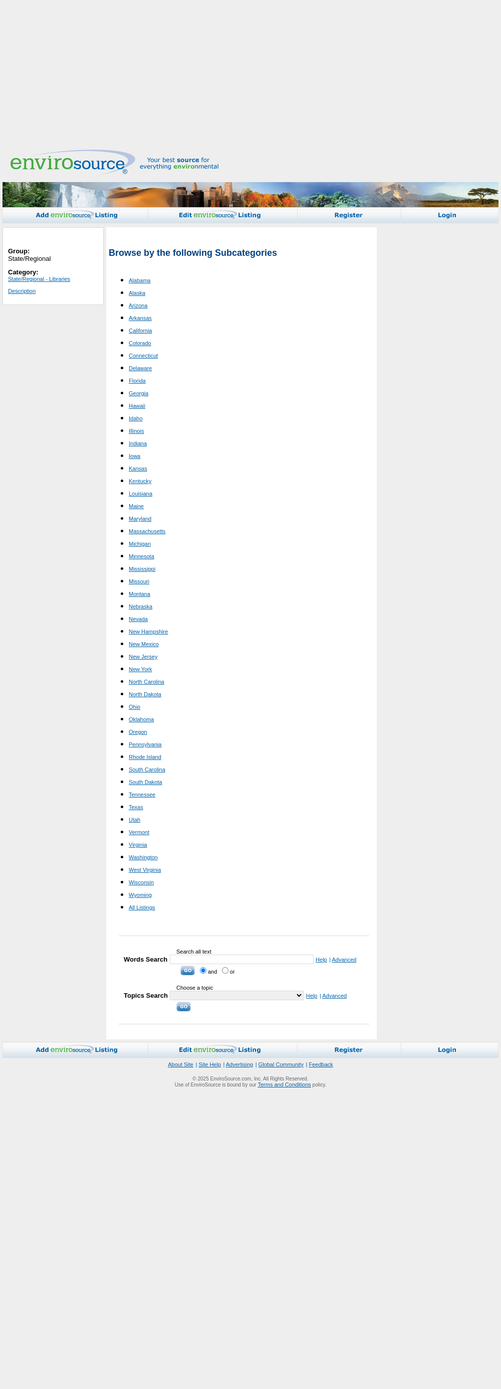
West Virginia (145, 870)
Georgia (138, 393)
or (228, 972)
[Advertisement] (226, 73)
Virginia (138, 845)
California (140, 331)
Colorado (140, 343)
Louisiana (140, 494)
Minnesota (141, 556)
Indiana (138, 443)
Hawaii (137, 406)
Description (22, 291)
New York (140, 669)
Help (321, 960)
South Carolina (147, 769)
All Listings (142, 907)
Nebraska (140, 606)
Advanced (344, 960)
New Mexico (144, 644)
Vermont (139, 832)
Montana (139, 594)
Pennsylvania (145, 744)
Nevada (138, 619)
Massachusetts (147, 531)
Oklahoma (141, 719)
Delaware (140, 368)
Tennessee (142, 795)
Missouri (139, 581)
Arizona (138, 305)
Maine (136, 506)
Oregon (138, 732)
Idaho (136, 418)
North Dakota (145, 694)
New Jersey (143, 657)
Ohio (134, 707)
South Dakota (145, 782)
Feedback (321, 1064)
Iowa (134, 456)
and (208, 972)
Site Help (209, 1064)
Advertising (239, 1064)
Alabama (139, 280)
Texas (136, 807)
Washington (143, 857)
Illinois (136, 431)
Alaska (137, 293)
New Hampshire (148, 632)
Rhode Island (145, 757)
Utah (134, 820)
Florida (137, 381)
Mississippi (142, 569)
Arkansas (140, 318)
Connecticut (143, 356)
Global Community (281, 1064)
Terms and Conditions (284, 1085)
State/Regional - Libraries (39, 279)
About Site (180, 1064)
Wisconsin (141, 882)
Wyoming (140, 895)
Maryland (140, 519)
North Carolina (146, 682)
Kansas (138, 469)
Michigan (140, 544)
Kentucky (140, 481)
